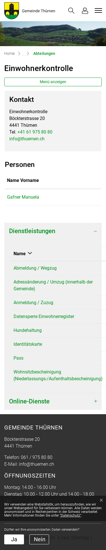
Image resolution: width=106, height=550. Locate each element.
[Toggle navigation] (97, 10)
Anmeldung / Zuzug (33, 302)
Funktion (74, 180)
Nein (39, 539)
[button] (71, 10)
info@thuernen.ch (27, 138)
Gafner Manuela (23, 197)
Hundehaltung (28, 330)
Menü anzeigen (53, 82)
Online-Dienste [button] (29, 401)
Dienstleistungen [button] (32, 231)
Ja (14, 539)
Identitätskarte (28, 344)
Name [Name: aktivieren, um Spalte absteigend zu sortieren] (20, 253)
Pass (18, 358)
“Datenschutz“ (70, 515)
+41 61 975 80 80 (34, 132)
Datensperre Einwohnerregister (44, 316)
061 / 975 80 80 (36, 457)
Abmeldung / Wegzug (35, 268)
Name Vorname (23, 180)
